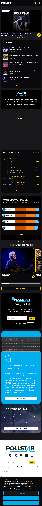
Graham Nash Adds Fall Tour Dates (12, 278)
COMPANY (21, 472)
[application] (21, 218)
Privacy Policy (31, 322)
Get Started (21, 398)
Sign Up (32, 318)
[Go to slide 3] (21, 37)
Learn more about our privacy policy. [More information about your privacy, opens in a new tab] (19, 498)
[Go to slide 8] (26, 241)
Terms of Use (22, 323)
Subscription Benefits (21, 429)
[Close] (39, 488)
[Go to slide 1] (17, 37)
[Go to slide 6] (23, 241)
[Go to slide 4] (22, 37)
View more (21, 86)
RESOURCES (21, 481)
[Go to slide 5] (24, 37)
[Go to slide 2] (19, 37)
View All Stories (21, 288)
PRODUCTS (21, 476)
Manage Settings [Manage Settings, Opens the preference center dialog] (21, 501)
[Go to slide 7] (25, 241)
